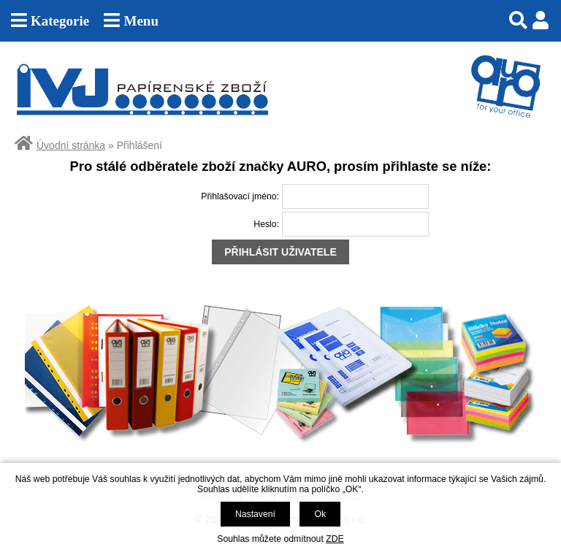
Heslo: (266, 224)
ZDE (334, 539)
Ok (320, 514)
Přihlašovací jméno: (240, 196)
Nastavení (255, 514)
